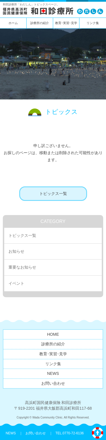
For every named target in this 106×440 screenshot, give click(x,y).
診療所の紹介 (39, 23)
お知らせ (16, 251)
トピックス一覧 (53, 193)
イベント (16, 283)
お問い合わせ (53, 383)
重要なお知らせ (22, 267)
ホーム (13, 23)
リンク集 (92, 23)
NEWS (53, 373)
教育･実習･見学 (66, 23)
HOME (53, 334)
